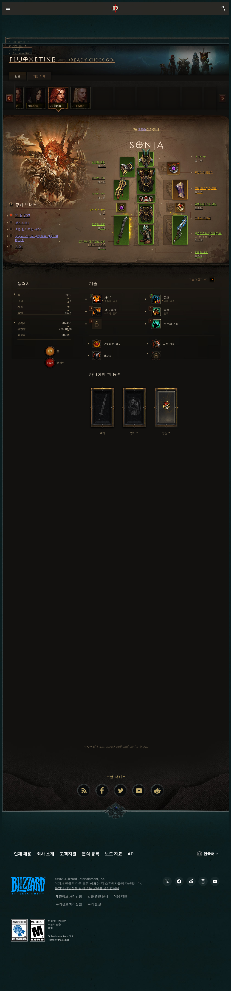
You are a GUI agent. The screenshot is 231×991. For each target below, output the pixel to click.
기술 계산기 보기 (201, 280)
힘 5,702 (20, 215)
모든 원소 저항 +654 (26, 229)
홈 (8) (17, 247)
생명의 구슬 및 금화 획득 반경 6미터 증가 (34, 238)
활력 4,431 (20, 223)
